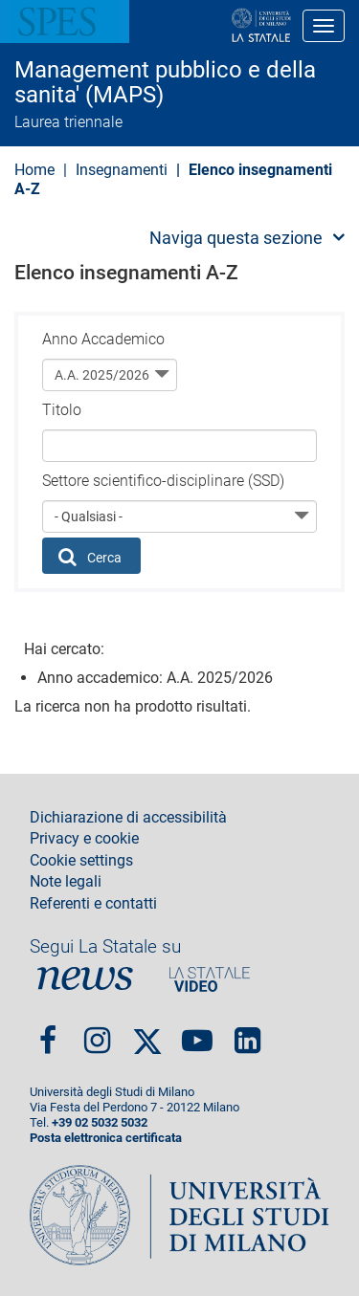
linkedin (247, 1032)
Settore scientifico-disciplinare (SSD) (163, 481)
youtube (197, 1032)
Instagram (97, 1032)
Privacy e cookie (84, 838)
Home (34, 170)
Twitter (147, 1033)
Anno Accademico (103, 339)
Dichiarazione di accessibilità (128, 817)
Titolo (61, 410)
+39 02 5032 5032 (99, 1122)
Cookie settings (81, 860)
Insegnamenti (122, 170)
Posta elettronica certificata (106, 1138)
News (85, 979)
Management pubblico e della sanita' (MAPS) (165, 82)
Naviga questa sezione (236, 238)
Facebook (47, 1032)
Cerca (90, 556)
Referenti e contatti (93, 903)
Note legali (65, 881)
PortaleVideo (209, 979)
